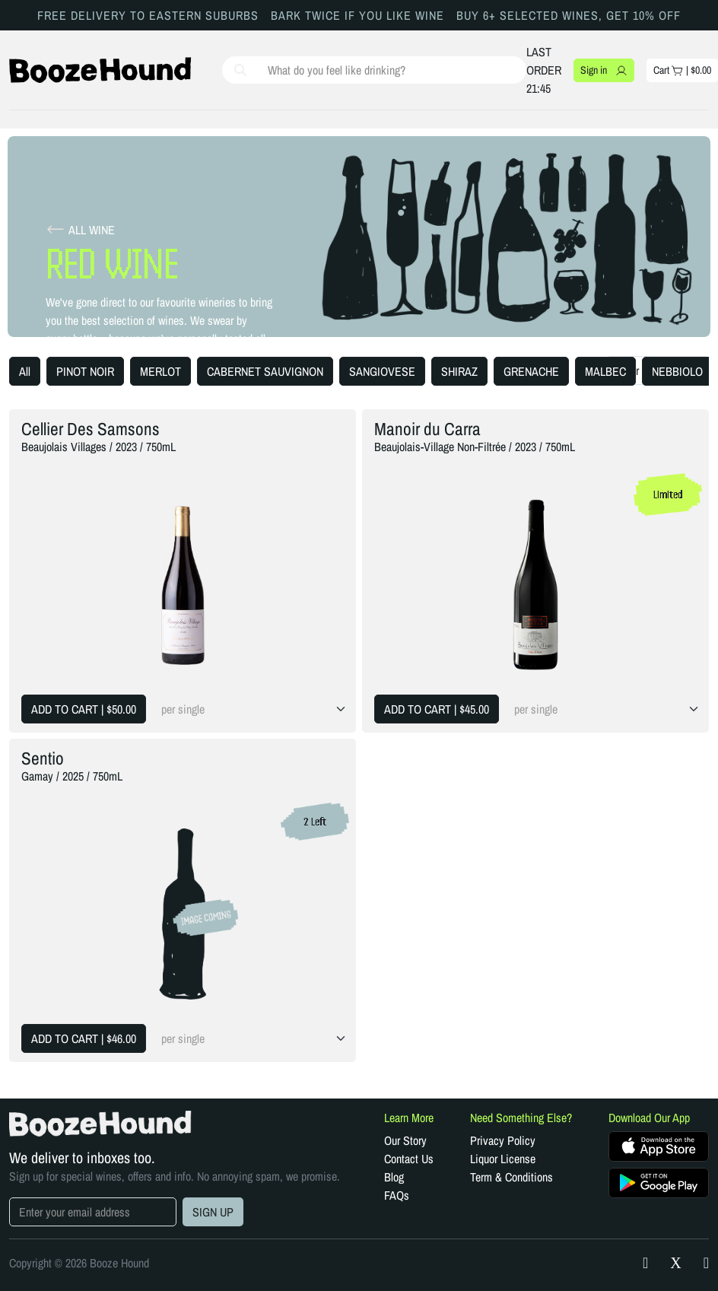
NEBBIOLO (677, 371)
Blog (394, 1177)
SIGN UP (213, 1212)
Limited (668, 494)
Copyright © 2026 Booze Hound (79, 1262)
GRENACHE (531, 371)
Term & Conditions (511, 1177)
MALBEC (605, 371)
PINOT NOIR (85, 371)
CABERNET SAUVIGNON (265, 371)
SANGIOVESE (382, 371)
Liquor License (502, 1158)
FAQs (396, 1195)
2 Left (314, 821)
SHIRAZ (459, 371)
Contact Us (409, 1158)
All (24, 371)
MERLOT (160, 371)
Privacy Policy (502, 1140)
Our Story (405, 1140)
